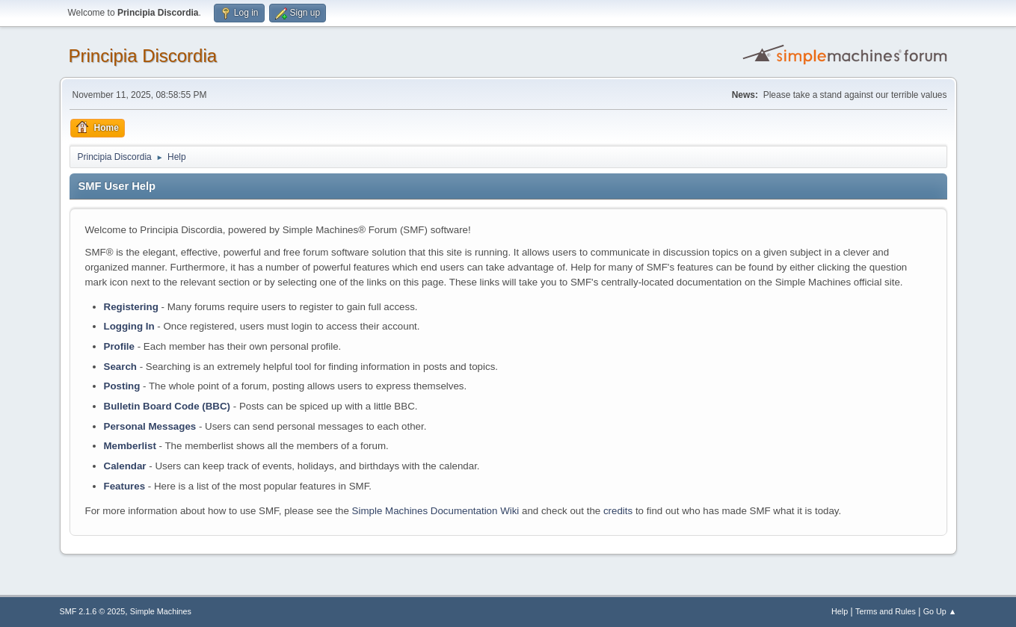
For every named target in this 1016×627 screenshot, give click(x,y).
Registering (131, 306)
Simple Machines (160, 611)
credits (617, 510)
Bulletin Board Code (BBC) (167, 406)
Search (120, 366)
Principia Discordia (143, 56)
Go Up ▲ (940, 611)
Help (839, 611)
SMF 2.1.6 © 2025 (93, 611)
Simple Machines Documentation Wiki (436, 510)
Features (125, 486)
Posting (122, 386)
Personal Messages (150, 426)
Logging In (129, 326)
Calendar (125, 466)
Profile (119, 346)
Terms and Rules (885, 611)
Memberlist (130, 445)
